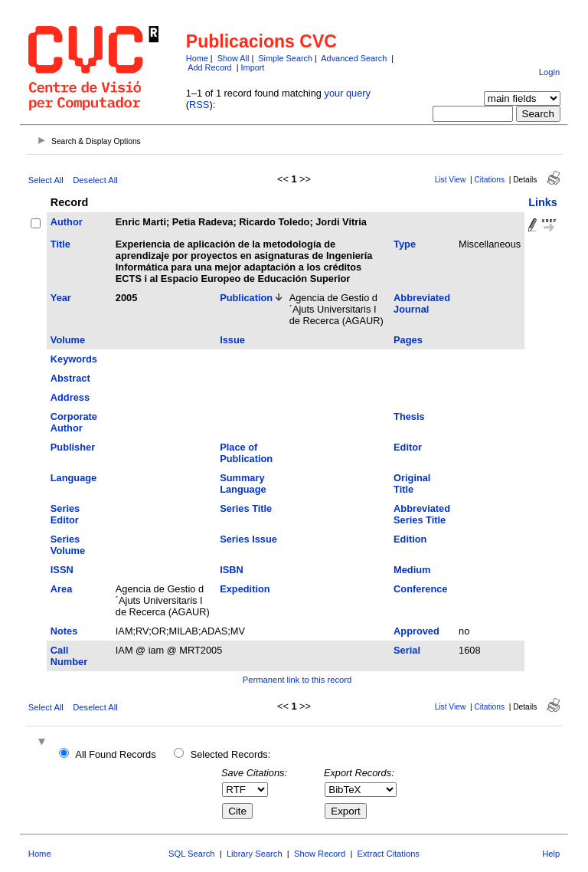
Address (70, 397)
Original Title (412, 483)
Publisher (73, 447)
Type (405, 244)
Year (61, 297)
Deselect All (95, 180)
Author (67, 222)
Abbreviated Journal (422, 303)
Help (551, 853)
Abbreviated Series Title (422, 514)
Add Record (209, 67)
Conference (420, 589)
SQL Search (191, 853)
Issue (232, 340)
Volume (68, 340)
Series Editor (65, 514)
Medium (412, 569)
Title (60, 244)
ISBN (231, 569)
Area (61, 589)
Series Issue (248, 539)
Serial (407, 650)
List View (450, 179)
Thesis (409, 416)
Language (73, 478)
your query (348, 93)
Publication (246, 297)
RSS (199, 104)
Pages (408, 340)
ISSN (62, 569)
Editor (408, 447)
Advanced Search (354, 58)
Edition (410, 539)
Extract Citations (389, 853)
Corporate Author (74, 422)
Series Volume (68, 544)
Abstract (70, 378)
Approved (416, 631)
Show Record (319, 853)
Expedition (245, 589)
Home (197, 58)
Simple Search (285, 58)
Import (253, 67)
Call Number (69, 655)
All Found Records (115, 754)
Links (542, 202)
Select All (46, 180)
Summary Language (243, 483)
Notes (64, 631)
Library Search (255, 853)
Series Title (246, 508)
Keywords (74, 359)
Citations (489, 179)
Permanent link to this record (297, 679)
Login (549, 72)
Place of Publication (246, 452)
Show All (233, 58)
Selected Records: (231, 754)
